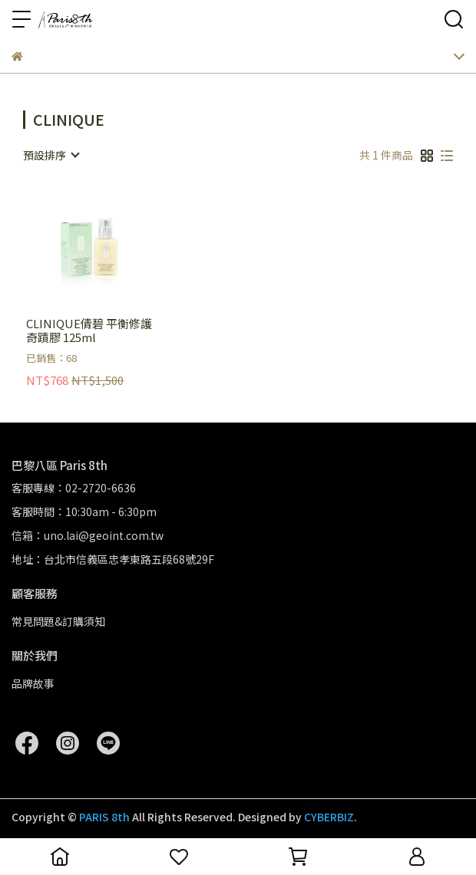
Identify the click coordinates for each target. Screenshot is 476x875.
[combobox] (50, 155)
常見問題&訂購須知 (58, 621)
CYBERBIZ (329, 816)
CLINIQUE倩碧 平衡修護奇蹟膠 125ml (89, 330)
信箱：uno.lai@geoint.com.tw (88, 535)
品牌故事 (33, 683)
